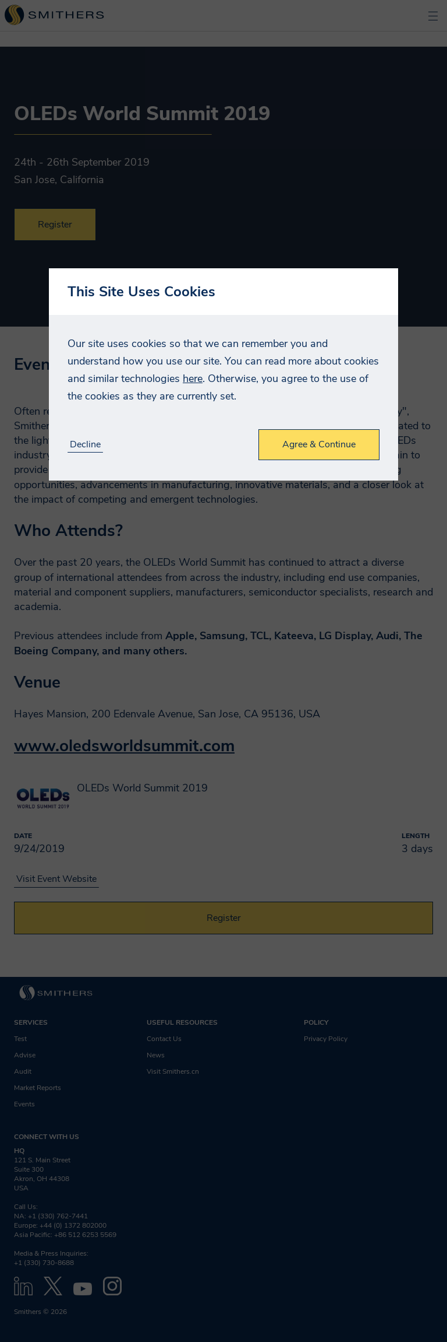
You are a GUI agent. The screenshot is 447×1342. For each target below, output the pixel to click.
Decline (85, 445)
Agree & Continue (319, 444)
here (193, 379)
